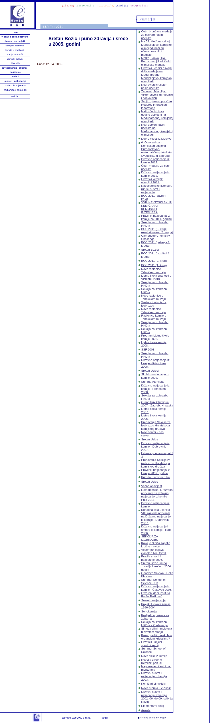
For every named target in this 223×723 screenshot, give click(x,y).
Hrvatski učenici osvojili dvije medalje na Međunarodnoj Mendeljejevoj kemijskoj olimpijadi (156, 74)
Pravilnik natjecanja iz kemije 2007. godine (155, 471)
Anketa (146, 710)
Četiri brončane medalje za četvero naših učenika (157, 35)
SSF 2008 (147, 349)
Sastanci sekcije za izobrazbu (153, 304)
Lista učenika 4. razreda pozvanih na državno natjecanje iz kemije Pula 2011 (157, 494)
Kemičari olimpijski (153, 683)
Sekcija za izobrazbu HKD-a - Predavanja (154, 623)
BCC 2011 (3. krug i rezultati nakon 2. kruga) (157, 230)
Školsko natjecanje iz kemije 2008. (155, 376)
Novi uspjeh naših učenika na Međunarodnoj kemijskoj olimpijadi (157, 129)
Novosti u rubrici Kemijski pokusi (152, 661)
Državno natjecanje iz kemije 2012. (155, 174)
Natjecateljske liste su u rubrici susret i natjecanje (156, 189)
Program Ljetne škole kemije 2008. (155, 337)
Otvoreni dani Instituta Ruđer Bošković (155, 594)
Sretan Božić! (150, 249)
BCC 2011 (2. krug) (154, 260)
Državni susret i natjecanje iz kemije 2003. (154, 676)
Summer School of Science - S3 (153, 581)
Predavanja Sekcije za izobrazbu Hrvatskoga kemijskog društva (156, 425)
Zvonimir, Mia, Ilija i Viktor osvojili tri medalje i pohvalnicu (157, 95)
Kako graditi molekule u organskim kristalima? (156, 637)
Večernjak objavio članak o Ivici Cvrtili (153, 551)
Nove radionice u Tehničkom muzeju (153, 270)
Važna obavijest (151, 486)
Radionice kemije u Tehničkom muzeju (153, 317)
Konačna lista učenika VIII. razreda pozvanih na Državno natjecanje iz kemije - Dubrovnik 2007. (156, 516)
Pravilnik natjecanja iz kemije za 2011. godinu (156, 217)
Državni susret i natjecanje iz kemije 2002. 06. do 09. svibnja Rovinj (157, 696)
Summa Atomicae (152, 381)
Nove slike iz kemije (154, 656)
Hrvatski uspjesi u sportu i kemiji (152, 643)
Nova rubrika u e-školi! (156, 688)
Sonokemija (149, 611)
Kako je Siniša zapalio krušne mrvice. (155, 544)
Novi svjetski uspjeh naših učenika (154, 86)
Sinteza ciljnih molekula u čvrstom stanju (156, 630)
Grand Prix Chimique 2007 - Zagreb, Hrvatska (157, 403)
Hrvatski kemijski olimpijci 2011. (152, 180)
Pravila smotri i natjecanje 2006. (152, 558)
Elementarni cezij (152, 705)
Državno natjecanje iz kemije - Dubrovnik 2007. (155, 447)
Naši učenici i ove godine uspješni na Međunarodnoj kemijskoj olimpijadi (157, 116)
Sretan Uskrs (149, 439)
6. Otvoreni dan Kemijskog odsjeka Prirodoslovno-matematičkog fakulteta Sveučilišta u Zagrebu (156, 149)
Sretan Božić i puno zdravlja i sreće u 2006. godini (156, 566)
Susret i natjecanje (153, 600)
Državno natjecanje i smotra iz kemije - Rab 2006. (156, 530)
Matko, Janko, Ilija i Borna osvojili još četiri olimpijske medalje (156, 61)
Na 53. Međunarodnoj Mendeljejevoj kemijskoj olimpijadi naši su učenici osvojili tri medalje (156, 48)
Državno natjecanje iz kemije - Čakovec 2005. (156, 588)
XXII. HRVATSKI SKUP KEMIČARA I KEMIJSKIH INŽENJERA (156, 207)
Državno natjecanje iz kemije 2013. (155, 160)
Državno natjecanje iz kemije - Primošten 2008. (155, 363)
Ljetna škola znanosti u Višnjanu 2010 (156, 277)
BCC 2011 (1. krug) (154, 265)
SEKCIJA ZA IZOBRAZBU (149, 538)
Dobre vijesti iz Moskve (156, 138)
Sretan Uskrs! (150, 370)
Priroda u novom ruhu (155, 477)
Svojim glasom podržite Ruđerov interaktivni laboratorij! (156, 105)
